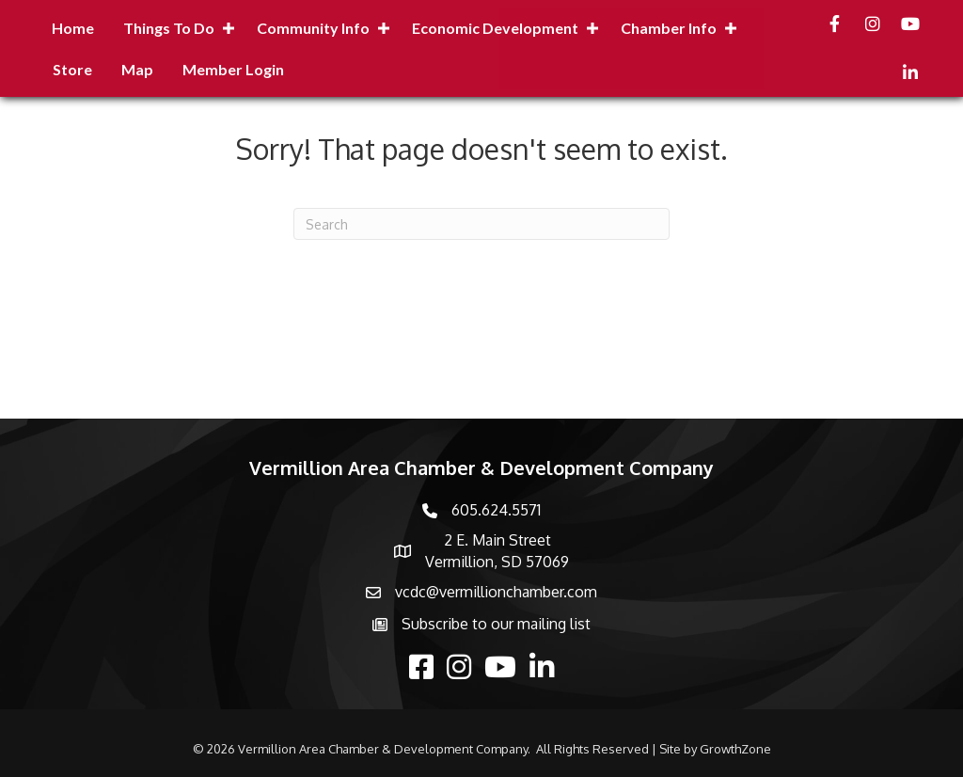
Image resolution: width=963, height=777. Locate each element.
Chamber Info (669, 28)
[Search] (481, 224)
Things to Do (168, 28)
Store (72, 69)
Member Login (233, 69)
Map (137, 69)
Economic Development (495, 28)
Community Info (313, 28)
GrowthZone (735, 748)
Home (73, 28)
